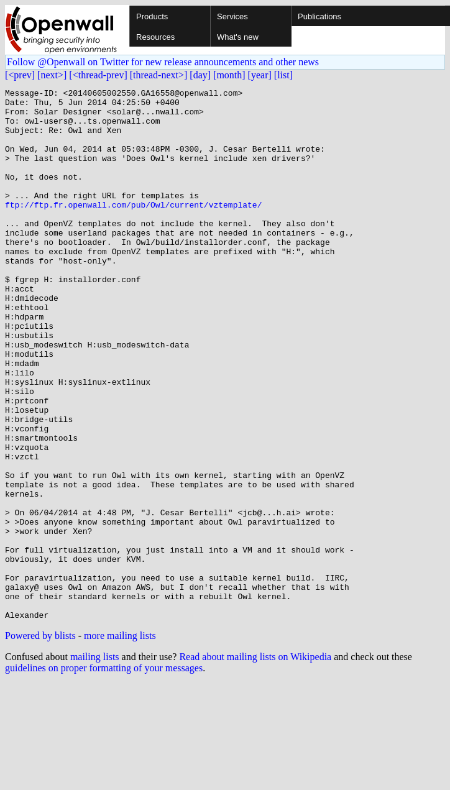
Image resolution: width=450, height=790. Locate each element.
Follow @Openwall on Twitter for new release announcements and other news (163, 62)
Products (152, 16)
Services (232, 16)
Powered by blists (40, 742)
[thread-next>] (159, 75)
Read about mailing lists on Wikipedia (255, 763)
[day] (200, 75)
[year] (260, 75)
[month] (229, 75)
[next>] (52, 75)
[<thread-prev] (98, 75)
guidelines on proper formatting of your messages (104, 774)
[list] (283, 75)
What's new (238, 37)
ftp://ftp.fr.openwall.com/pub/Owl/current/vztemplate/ (133, 228)
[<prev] (20, 75)
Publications (319, 16)
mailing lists (94, 763)
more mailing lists (120, 742)
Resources (155, 37)
